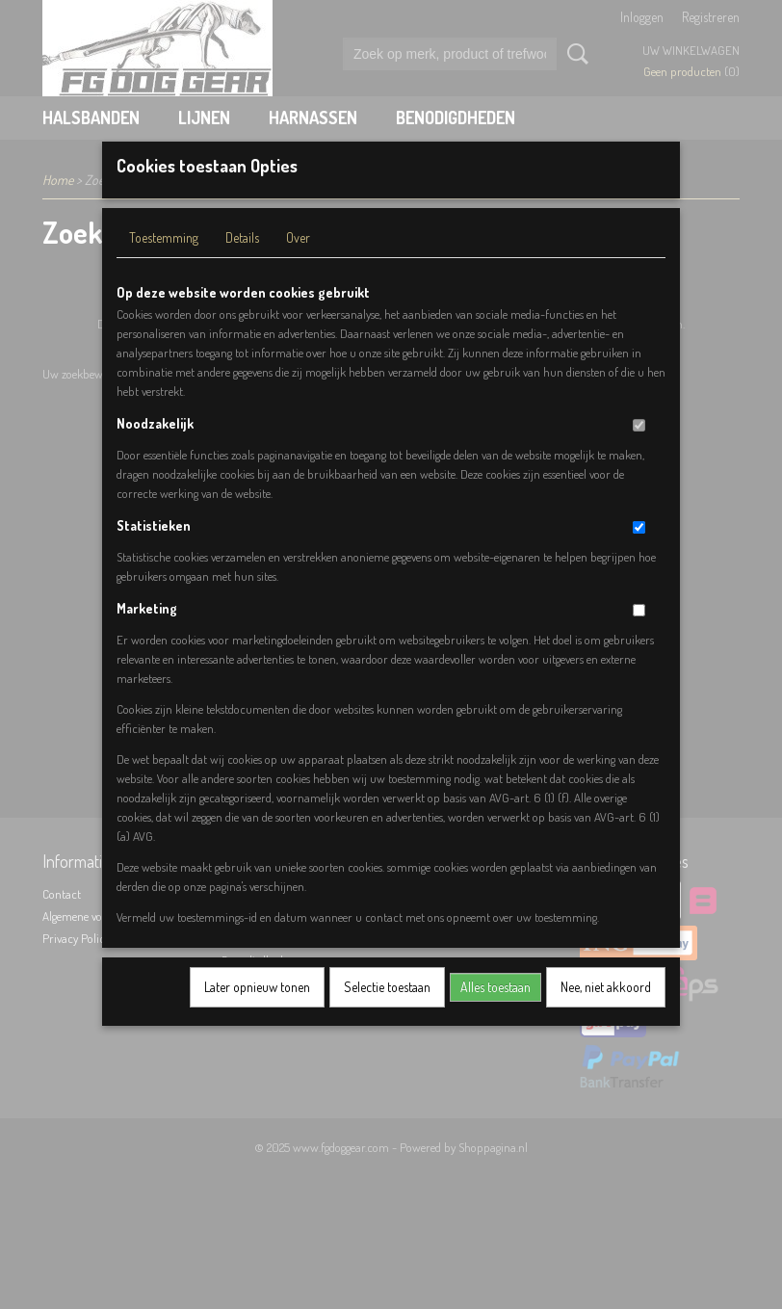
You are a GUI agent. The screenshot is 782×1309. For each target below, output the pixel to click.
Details (242, 262)
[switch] (639, 450)
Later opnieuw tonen (257, 1012)
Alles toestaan (495, 1012)
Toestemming (163, 262)
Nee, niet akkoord (605, 1012)
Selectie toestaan (387, 1012)
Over (298, 262)
